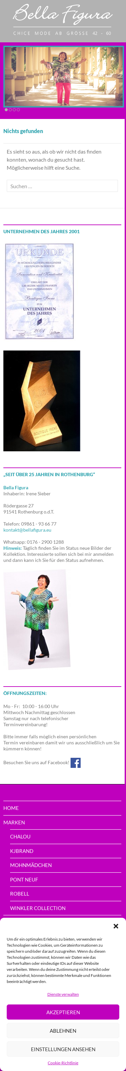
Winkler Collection (38, 908)
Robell (19, 894)
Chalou (20, 836)
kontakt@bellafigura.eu (27, 530)
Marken (14, 822)
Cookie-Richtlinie (63, 1062)
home (11, 808)
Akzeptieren (63, 1012)
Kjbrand (21, 851)
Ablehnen (63, 1031)
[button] (116, 926)
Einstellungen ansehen (63, 1049)
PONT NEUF (24, 879)
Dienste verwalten (63, 994)
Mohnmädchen (31, 865)
